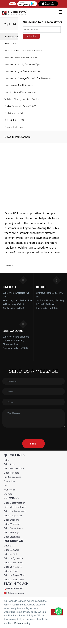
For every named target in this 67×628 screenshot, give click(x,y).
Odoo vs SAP (10, 554)
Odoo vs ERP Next (13, 562)
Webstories (9, 489)
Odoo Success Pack (14, 468)
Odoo (6, 460)
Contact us (9, 481)
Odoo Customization (14, 503)
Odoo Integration (13, 515)
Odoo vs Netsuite (13, 567)
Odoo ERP (9, 545)
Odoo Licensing (12, 536)
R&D (6, 485)
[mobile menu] (60, 12)
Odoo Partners (11, 472)
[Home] (14, 15)
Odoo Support (11, 519)
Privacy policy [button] (22, 623)
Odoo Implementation (15, 511)
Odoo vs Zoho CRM (14, 579)
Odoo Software (11, 550)
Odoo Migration (12, 524)
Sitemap (8, 494)
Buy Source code (12, 477)
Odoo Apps (9, 464)
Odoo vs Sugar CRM (14, 575)
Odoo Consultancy (13, 528)
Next (9, 265)
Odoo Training (11, 532)
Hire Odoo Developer (15, 507)
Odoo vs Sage (11, 571)
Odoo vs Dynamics (13, 558)
